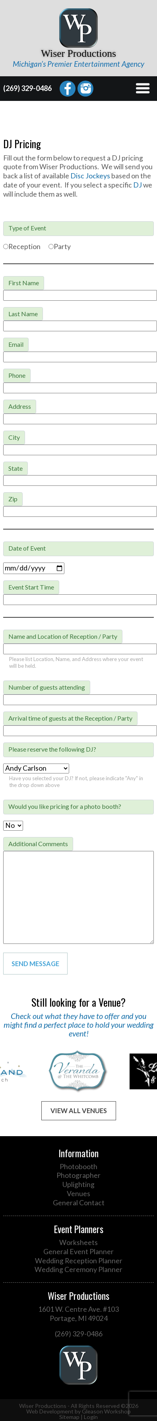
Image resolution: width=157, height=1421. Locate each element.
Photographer (78, 1175)
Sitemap (69, 1416)
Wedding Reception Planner (78, 1261)
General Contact (79, 1203)
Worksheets (78, 1242)
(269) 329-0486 (27, 88)
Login (91, 1416)
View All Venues (78, 1110)
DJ (137, 185)
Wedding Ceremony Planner (78, 1269)
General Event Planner (78, 1251)
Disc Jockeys (90, 176)
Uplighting (78, 1184)
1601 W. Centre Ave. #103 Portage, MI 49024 (78, 1313)
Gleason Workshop (106, 1411)
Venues (78, 1193)
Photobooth (78, 1166)
